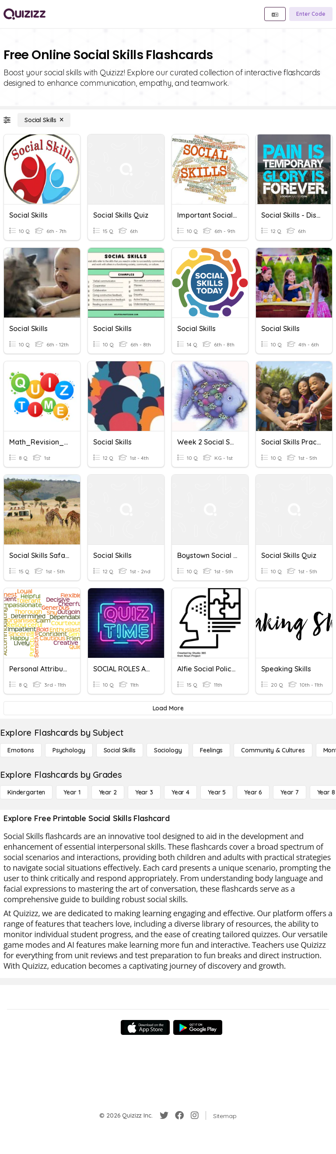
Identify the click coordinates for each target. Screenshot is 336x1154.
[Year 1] (72, 792)
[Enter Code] (310, 14)
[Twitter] (164, 1115)
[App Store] (145, 1027)
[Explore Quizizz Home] (25, 14)
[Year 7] (289, 792)
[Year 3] (144, 792)
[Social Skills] (44, 120)
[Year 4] (180, 792)
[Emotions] (21, 750)
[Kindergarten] (26, 792)
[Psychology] (69, 750)
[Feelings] (211, 750)
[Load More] (168, 708)
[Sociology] (168, 750)
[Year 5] (216, 792)
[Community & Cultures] (273, 750)
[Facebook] (179, 1115)
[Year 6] (253, 792)
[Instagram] (195, 1115)
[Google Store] (197, 1027)
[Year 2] (107, 792)
